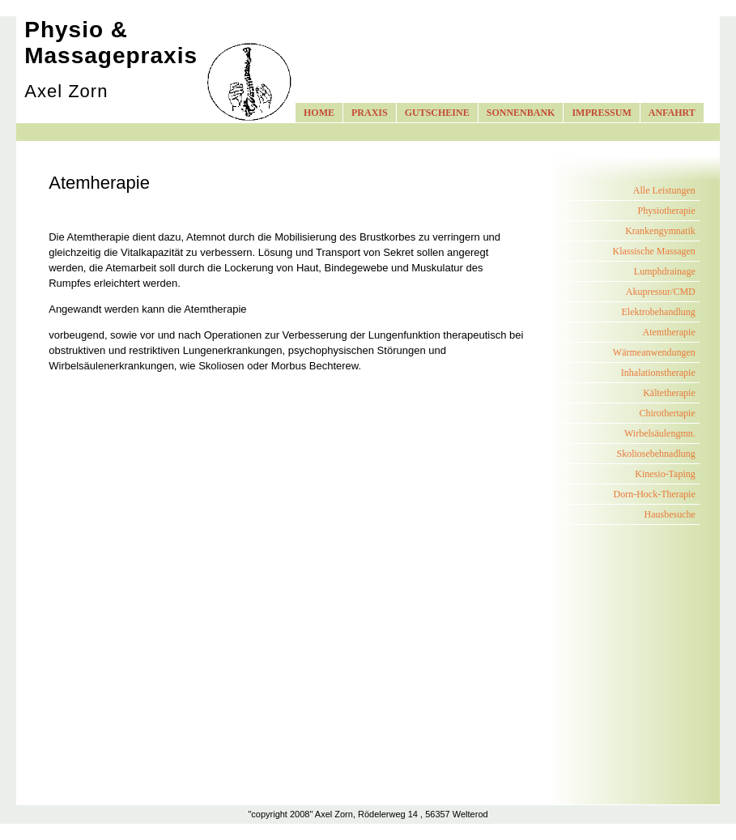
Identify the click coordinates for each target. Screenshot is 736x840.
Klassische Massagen (653, 251)
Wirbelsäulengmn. (660, 433)
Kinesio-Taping (665, 474)
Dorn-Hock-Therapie (654, 494)
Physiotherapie (666, 210)
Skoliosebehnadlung (655, 453)
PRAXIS (369, 112)
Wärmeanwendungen (654, 352)
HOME (319, 112)
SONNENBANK (521, 112)
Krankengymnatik (660, 231)
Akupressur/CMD (661, 291)
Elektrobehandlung (658, 312)
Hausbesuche (669, 514)
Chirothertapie (667, 413)
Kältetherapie (669, 393)
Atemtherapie (668, 332)
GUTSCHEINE (437, 112)
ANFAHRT (672, 112)
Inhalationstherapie (658, 372)
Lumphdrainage (665, 271)
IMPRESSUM (601, 112)
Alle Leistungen (664, 190)
